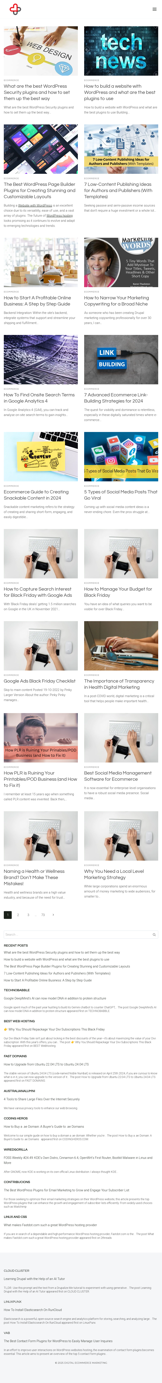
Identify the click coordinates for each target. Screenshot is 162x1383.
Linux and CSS (15, 1217)
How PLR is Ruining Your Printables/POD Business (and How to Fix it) (40, 779)
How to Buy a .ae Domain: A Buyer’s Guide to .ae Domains (45, 1126)
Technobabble (17, 990)
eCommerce (11, 80)
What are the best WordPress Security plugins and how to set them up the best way (37, 92)
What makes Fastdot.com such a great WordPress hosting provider (50, 1225)
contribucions (17, 1182)
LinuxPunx (12, 1301)
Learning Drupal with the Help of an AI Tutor (34, 1279)
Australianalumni (19, 1091)
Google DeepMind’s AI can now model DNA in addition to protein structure (55, 998)
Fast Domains (15, 1056)
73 (43, 915)
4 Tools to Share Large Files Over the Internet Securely (42, 1099)
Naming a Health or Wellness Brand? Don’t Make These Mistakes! (34, 877)
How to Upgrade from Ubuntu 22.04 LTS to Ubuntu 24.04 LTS (46, 1064)
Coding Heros (16, 1118)
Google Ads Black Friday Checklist (40, 681)
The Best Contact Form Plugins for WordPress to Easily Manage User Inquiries (58, 1341)
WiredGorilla (15, 1149)
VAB (7, 1333)
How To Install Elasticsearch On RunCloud (33, 1310)
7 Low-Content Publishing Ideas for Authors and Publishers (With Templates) (118, 190)
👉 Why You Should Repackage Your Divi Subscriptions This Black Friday (54, 1029)
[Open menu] (154, 9)
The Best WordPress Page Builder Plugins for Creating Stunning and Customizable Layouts (39, 190)
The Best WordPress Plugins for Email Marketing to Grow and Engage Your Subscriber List (66, 1190)
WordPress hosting (60, 215)
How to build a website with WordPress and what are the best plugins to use (120, 92)
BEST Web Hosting (19, 1021)
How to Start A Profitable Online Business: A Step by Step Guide (48, 980)
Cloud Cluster (16, 1270)
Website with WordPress (35, 205)
